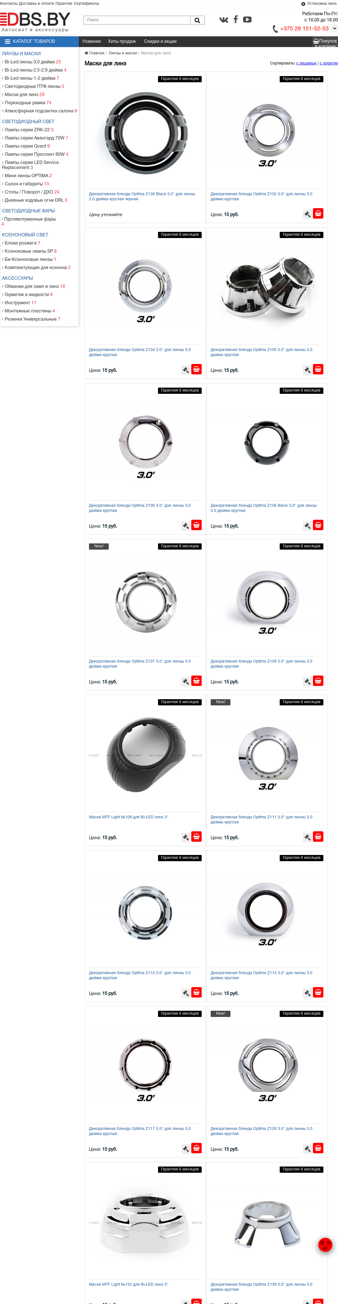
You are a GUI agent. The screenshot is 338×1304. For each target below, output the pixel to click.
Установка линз (317, 4)
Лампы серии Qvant (26, 134)
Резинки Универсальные (31, 279)
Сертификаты (100, 4)
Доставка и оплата (42, 4)
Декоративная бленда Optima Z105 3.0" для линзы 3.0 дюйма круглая (122, 272)
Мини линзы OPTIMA (27, 159)
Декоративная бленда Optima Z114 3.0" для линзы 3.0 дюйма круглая (295, 505)
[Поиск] (197, 21)
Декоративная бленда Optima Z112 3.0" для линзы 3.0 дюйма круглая (209, 505)
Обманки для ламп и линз (33, 252)
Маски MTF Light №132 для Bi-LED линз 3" (295, 622)
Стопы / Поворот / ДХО (30, 172)
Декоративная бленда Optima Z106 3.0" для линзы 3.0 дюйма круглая (209, 272)
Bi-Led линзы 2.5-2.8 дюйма (34, 69)
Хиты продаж (122, 43)
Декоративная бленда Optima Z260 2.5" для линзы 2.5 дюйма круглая (122, 972)
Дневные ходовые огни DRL (34, 179)
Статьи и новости (121, 1256)
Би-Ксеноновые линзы (29, 228)
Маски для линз (24, 89)
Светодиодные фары (31, 190)
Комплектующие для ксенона (35, 234)
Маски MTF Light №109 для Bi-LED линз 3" (295, 389)
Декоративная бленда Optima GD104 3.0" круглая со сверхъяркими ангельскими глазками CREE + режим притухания (297, 975)
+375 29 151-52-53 (304, 30)
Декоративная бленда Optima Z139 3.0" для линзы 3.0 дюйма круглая (122, 739)
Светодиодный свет (31, 113)
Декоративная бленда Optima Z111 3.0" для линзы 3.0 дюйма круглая (122, 505)
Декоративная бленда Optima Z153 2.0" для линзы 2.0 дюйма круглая (295, 739)
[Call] (333, 30)
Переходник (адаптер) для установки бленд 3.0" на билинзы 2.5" (123, 1205)
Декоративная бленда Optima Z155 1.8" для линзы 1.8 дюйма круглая (209, 855)
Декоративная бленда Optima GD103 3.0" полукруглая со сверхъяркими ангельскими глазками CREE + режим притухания (210, 975)
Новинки (92, 43)
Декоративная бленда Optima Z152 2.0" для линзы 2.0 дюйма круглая (209, 739)
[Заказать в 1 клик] (230, 173)
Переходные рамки (27, 96)
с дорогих (329, 64)
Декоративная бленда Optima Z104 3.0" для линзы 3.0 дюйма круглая (295, 156)
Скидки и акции (160, 43)
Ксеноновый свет (28, 207)
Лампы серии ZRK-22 (28, 120)
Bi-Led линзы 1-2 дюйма (30, 76)
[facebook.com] (235, 20)
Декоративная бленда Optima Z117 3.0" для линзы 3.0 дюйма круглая (122, 622)
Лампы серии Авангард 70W (34, 127)
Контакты (10, 4)
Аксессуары (20, 245)
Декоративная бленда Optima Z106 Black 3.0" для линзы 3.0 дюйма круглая (295, 275)
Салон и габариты (25, 166)
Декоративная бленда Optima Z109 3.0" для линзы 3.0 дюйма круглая (209, 389)
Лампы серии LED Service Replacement (30, 149)
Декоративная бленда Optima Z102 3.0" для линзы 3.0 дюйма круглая (209, 156)
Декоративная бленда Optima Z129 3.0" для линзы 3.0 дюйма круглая (209, 622)
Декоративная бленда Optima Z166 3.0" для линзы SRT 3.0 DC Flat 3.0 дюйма (295, 858)
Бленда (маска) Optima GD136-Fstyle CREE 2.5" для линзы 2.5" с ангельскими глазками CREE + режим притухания (123, 1092)
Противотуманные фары (30, 197)
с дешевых (306, 64)
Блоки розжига (22, 214)
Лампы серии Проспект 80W (34, 140)
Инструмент (20, 265)
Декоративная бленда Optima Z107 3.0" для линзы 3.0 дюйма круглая (122, 389)
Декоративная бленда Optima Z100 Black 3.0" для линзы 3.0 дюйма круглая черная (122, 158)
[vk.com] (223, 20)
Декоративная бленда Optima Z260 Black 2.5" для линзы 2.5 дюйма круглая (209, 1208)
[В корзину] (242, 173)
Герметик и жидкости (27, 259)
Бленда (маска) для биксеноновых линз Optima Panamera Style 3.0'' (295, 1089)
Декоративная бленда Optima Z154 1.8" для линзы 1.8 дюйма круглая (122, 855)
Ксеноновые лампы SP (29, 221)
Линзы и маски (24, 55)
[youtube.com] (247, 20)
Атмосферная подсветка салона (38, 103)
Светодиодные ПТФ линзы (32, 82)
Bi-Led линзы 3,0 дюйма (31, 62)
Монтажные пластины (28, 272)
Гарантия (73, 4)
